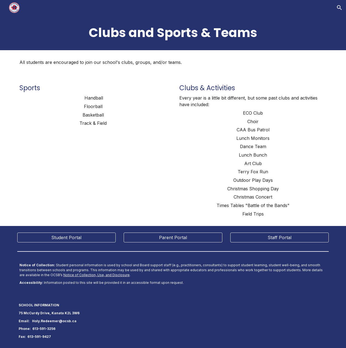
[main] (173, 33)
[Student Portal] (67, 237)
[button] (339, 7)
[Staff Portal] (280, 237)
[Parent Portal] (173, 237)
